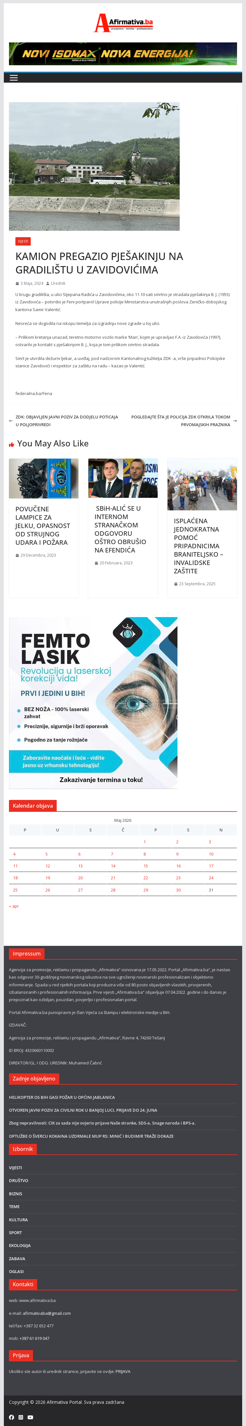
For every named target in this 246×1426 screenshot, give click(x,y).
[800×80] (123, 46)
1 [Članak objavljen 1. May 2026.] (145, 842)
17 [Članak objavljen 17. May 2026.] (211, 866)
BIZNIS (15, 1194)
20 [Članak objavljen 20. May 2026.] (80, 878)
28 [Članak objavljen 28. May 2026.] (113, 890)
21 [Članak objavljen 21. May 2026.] (113, 878)
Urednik (58, 283)
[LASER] (93, 620)
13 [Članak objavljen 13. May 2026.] (80, 866)
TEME (14, 1206)
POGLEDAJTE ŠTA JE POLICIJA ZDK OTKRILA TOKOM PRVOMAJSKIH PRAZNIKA (184, 420)
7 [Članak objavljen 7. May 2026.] (112, 854)
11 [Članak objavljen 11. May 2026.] (15, 866)
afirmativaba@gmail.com (47, 1313)
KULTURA (18, 1220)
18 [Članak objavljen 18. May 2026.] (15, 878)
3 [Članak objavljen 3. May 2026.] (210, 842)
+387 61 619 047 (34, 1338)
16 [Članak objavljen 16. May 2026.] (178, 866)
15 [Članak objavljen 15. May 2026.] (146, 866)
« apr (14, 906)
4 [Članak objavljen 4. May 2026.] (14, 854)
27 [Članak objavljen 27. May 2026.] (80, 890)
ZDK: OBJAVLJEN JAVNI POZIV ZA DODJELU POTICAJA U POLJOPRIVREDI (63, 420)
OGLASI (16, 1271)
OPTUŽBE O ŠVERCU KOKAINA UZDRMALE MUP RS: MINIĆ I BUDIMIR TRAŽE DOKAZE (91, 1136)
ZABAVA (17, 1258)
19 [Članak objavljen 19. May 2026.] (47, 878)
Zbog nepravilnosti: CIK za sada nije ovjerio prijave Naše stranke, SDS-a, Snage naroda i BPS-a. (102, 1123)
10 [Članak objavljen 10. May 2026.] (211, 854)
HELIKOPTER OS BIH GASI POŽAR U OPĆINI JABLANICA (62, 1097)
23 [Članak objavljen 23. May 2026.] (178, 878)
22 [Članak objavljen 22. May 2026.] (146, 878)
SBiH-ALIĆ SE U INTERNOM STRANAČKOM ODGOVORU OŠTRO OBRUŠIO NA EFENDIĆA (120, 529)
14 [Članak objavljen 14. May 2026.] (113, 866)
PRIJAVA (123, 1371)
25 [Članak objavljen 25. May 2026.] (15, 890)
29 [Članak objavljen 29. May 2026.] (146, 890)
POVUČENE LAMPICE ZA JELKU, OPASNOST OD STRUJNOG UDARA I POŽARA (42, 526)
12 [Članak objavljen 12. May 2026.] (47, 866)
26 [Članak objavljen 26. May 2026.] (47, 890)
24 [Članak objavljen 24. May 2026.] (211, 878)
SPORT (15, 1232)
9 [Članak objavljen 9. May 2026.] (177, 854)
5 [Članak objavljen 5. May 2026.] (46, 854)
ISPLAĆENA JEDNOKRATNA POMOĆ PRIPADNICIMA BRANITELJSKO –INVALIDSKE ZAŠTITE (198, 545)
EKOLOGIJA (20, 1245)
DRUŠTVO (18, 1180)
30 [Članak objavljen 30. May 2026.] (178, 890)
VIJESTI (23, 241)
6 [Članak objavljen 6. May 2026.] (79, 854)
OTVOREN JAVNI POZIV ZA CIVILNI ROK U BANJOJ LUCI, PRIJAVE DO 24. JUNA (83, 1110)
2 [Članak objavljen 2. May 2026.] (177, 842)
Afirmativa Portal (64, 1402)
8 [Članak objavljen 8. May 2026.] (145, 854)
